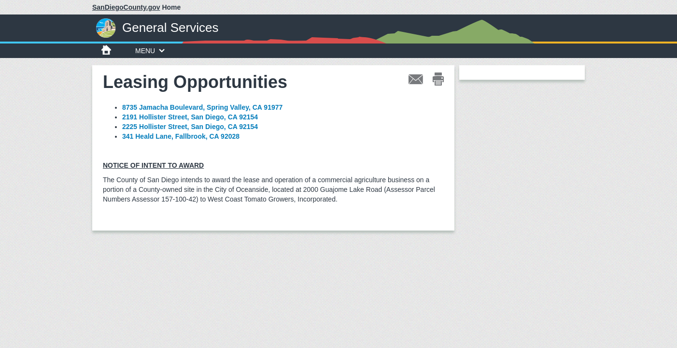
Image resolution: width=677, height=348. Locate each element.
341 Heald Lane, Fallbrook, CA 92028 (181, 136)
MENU (150, 51)
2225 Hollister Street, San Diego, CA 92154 (190, 126)
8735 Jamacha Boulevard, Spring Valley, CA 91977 (202, 107)
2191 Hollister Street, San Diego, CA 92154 (190, 117)
